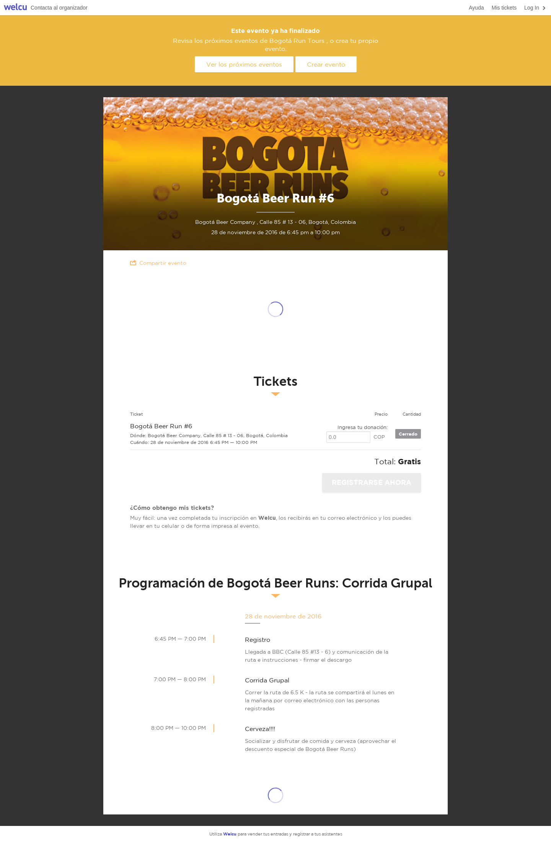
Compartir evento (158, 262)
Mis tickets (504, 8)
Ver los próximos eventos (244, 64)
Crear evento (326, 64)
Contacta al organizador (59, 8)
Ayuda (476, 8)
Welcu (15, 8)
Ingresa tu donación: (362, 427)
